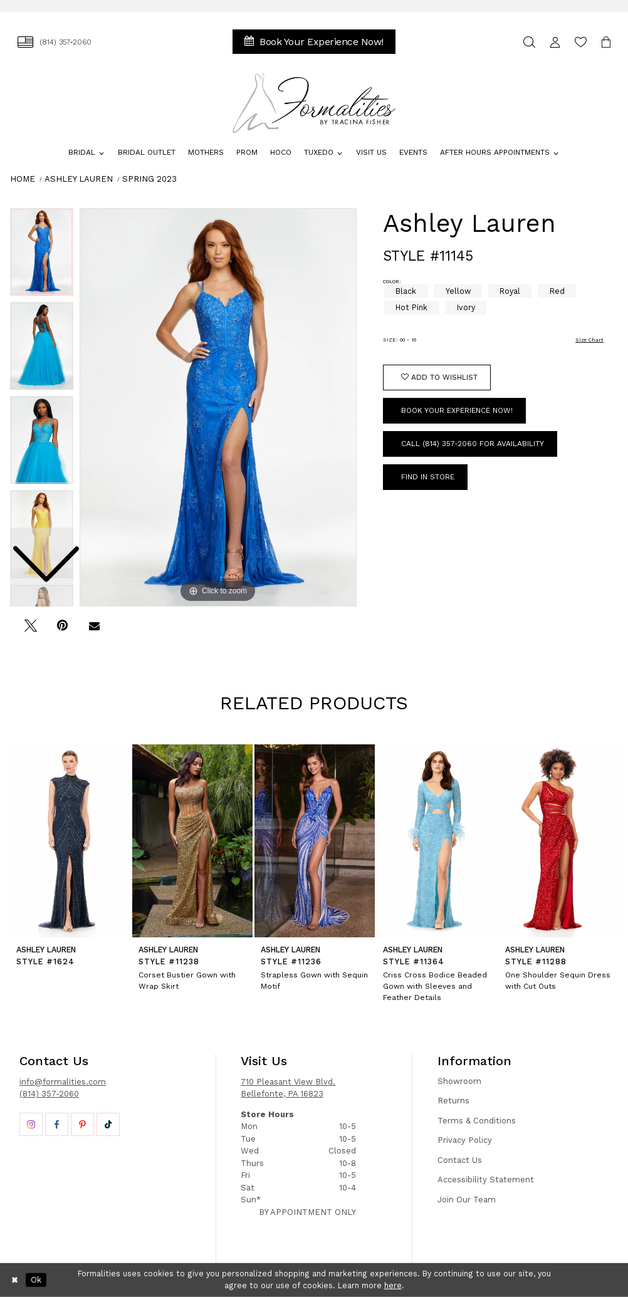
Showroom (459, 1081)
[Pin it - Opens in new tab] (62, 630)
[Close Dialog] (15, 1280)
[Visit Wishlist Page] (580, 41)
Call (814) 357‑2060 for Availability (472, 443)
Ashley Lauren (78, 179)
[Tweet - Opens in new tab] (30, 630)
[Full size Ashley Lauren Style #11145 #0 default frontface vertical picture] (218, 407)
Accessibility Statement (485, 1179)
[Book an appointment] (314, 41)
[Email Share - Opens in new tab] (94, 630)
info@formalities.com (62, 1081)
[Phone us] (54, 41)
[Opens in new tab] (31, 1124)
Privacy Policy (464, 1140)
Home (22, 179)
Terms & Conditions (476, 1120)
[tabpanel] (218, 407)
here (393, 1285)
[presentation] (70, 841)
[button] (555, 41)
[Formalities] (314, 102)
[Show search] (529, 41)
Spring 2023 (149, 179)
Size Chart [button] (589, 339)
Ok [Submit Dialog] (36, 1279)
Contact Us (459, 1160)
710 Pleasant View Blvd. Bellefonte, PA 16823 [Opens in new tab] (288, 1088)
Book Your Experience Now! (457, 410)
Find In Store (427, 476)
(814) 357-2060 (49, 1093)
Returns (453, 1100)
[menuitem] (54, 41)
